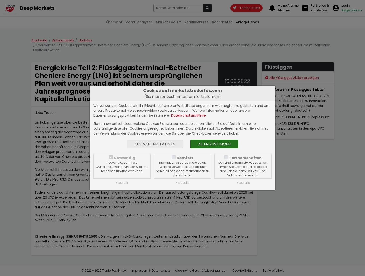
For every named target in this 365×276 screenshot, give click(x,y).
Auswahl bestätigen (154, 144)
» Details (122, 182)
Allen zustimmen (214, 144)
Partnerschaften (245, 157)
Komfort (185, 157)
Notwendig (124, 157)
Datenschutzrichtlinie (188, 115)
